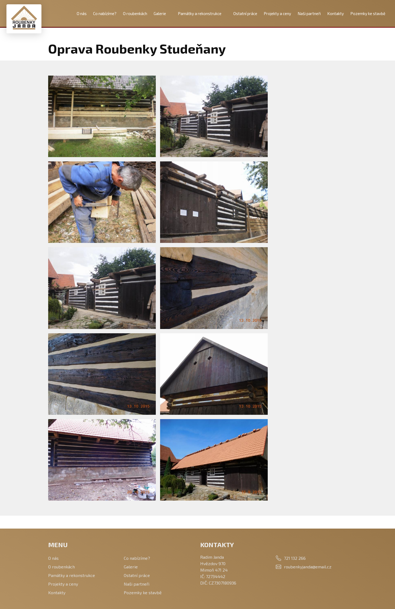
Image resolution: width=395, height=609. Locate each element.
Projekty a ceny (277, 13)
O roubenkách (135, 13)
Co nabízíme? (105, 13)
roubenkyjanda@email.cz (307, 566)
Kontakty (335, 13)
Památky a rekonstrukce (199, 13)
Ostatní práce (245, 13)
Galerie (160, 13)
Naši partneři (309, 13)
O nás (82, 13)
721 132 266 (295, 558)
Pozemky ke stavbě (367, 13)
